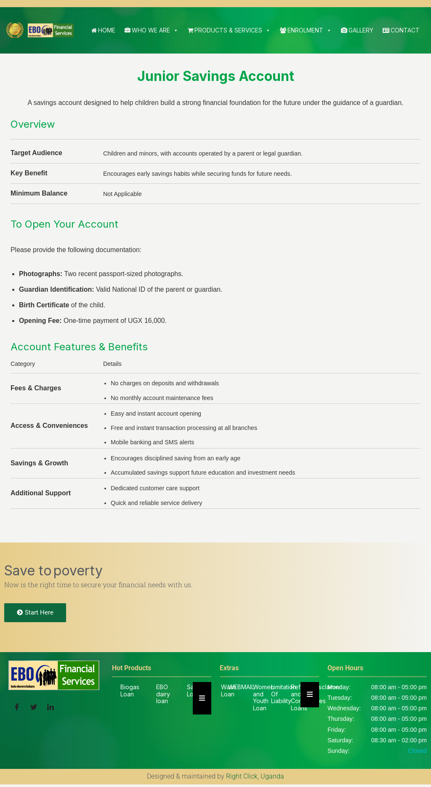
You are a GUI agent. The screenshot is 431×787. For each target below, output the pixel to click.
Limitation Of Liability (283, 696)
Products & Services (229, 30)
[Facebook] (17, 709)
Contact (401, 30)
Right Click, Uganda (255, 779)
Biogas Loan (129, 692)
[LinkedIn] (50, 709)
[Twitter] (33, 709)
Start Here (35, 614)
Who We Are (151, 30)
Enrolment (306, 30)
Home (103, 30)
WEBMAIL (241, 689)
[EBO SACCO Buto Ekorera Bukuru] (40, 30)
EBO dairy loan (163, 696)
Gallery (357, 30)
